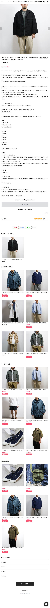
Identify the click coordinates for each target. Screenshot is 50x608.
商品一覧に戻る (25, 584)
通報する (46, 213)
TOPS (3, 567)
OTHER (3, 576)
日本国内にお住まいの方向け (25, 209)
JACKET (3, 562)
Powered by (25, 593)
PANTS (3, 571)
